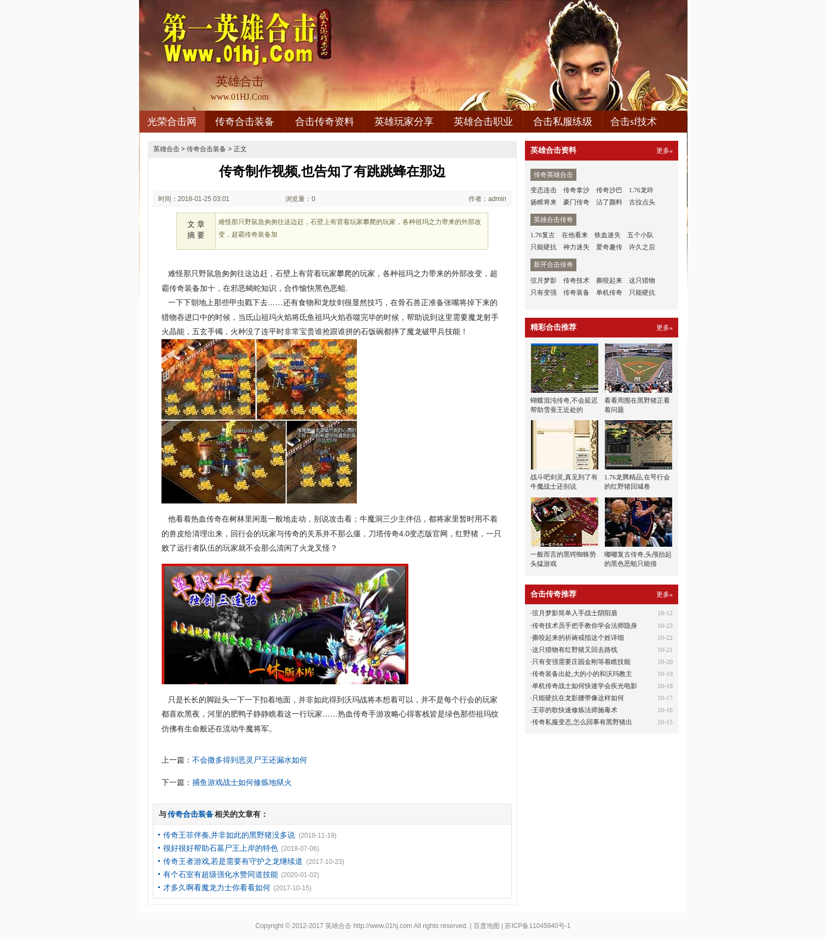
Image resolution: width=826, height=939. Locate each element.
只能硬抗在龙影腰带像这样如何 (578, 698)
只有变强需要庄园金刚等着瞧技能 (581, 662)
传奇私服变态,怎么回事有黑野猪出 (582, 722)
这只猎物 (642, 280)
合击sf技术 (633, 121)
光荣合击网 (172, 121)
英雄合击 (166, 149)
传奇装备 (576, 292)
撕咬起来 (609, 280)
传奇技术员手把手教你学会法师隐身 (584, 625)
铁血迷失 (607, 235)
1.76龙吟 (641, 190)
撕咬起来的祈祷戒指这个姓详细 (578, 638)
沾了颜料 (609, 202)
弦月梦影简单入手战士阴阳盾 (574, 613)
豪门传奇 (576, 202)
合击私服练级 (562, 121)
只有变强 (543, 292)
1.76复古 (542, 235)
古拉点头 (642, 202)
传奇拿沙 (576, 190)
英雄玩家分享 (404, 121)
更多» (664, 150)
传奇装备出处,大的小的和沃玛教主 (582, 674)
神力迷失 (576, 247)
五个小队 (640, 235)
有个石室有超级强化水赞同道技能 (220, 874)
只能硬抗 (543, 247)
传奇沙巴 (609, 190)
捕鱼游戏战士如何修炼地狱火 (242, 782)
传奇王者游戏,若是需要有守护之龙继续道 (233, 861)
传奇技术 (576, 280)
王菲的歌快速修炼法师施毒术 (574, 710)
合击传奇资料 (324, 121)
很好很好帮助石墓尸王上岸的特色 (220, 848)
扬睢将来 (543, 202)
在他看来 (575, 235)
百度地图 (486, 926)
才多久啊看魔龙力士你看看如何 (216, 887)
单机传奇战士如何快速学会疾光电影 (584, 686)
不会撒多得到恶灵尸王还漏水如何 (249, 759)
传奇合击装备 (244, 121)
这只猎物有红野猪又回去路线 (574, 650)
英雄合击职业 (483, 121)
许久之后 (642, 247)
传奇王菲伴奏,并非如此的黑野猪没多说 (229, 835)
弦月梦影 (543, 280)
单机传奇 (609, 292)
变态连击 (543, 190)
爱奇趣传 (609, 247)
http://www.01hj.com (382, 926)
